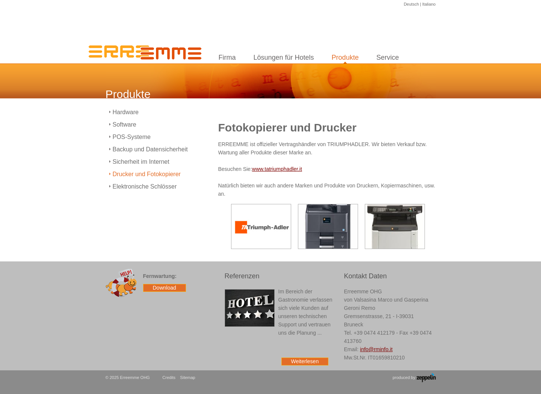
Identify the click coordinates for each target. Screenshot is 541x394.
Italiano (428, 4)
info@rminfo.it (376, 349)
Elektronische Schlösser (145, 186)
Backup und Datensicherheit (150, 149)
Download (164, 288)
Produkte (345, 57)
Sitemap (187, 377)
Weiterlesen (305, 361)
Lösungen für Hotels (284, 57)
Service (387, 57)
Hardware (126, 112)
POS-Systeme (132, 137)
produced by (414, 377)
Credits (168, 377)
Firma (227, 57)
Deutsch (411, 4)
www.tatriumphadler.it (277, 169)
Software (124, 124)
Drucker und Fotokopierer (147, 174)
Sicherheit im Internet (141, 162)
